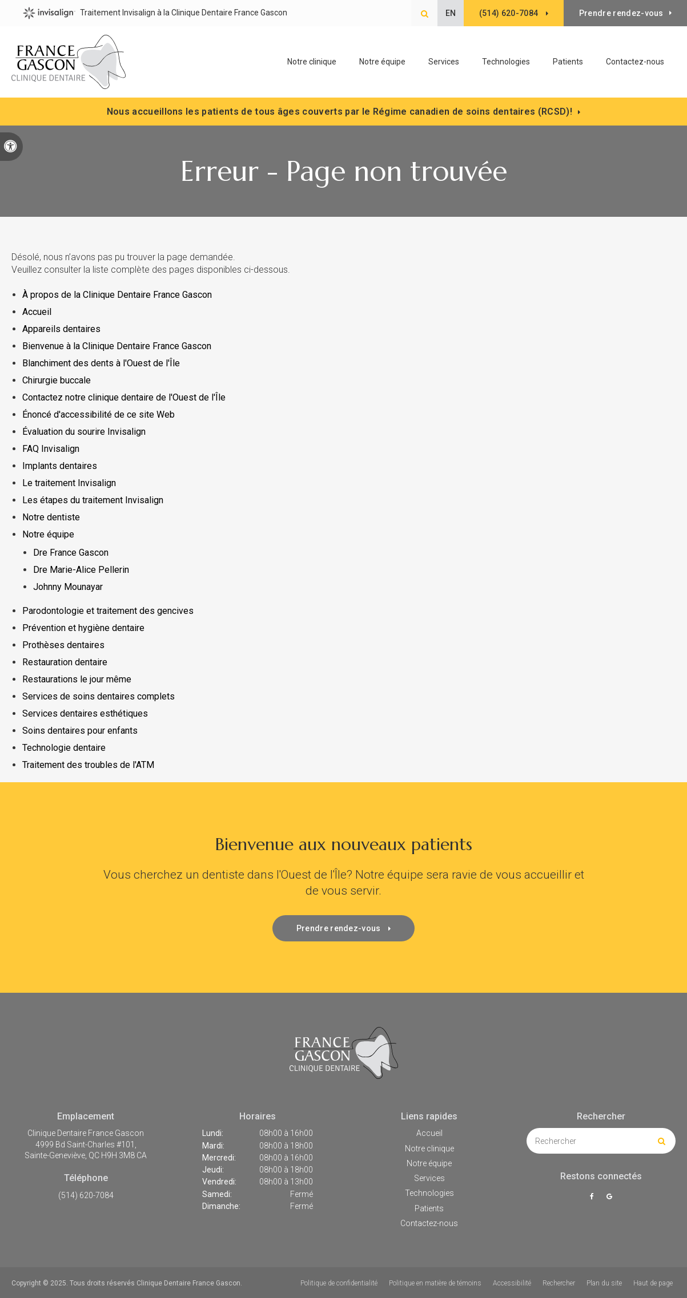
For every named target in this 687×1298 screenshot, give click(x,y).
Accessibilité (512, 1283)
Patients (568, 61)
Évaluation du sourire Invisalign (84, 431)
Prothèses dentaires (63, 645)
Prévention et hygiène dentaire (83, 627)
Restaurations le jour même (76, 679)
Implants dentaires (59, 465)
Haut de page (653, 1283)
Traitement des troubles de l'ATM (88, 764)
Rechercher (559, 1283)
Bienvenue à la (116, 346)
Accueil (36, 311)
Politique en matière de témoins (435, 1283)
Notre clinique (311, 61)
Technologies (506, 61)
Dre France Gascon (71, 552)
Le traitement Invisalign (69, 483)
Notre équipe (382, 61)
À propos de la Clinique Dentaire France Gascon (117, 294)
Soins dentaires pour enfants (80, 730)
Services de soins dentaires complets (98, 696)
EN (450, 13)
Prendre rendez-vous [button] (621, 13)
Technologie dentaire (64, 747)
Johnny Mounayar (68, 586)
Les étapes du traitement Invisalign (92, 500)
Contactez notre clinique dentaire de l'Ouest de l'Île (125, 397)
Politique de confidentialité (338, 1283)
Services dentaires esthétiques (85, 713)
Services (429, 1178)
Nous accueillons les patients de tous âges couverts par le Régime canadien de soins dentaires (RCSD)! (339, 111)
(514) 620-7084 (86, 1195)
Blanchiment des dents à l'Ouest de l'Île (101, 363)
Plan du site (604, 1283)
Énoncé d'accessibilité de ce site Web (98, 414)
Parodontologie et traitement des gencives (108, 610)
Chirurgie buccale (56, 380)
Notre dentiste (51, 517)
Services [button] (443, 61)
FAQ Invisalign (50, 448)
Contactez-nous (635, 61)
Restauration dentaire (64, 662)
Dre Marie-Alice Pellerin (81, 569)
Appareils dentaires (61, 329)
